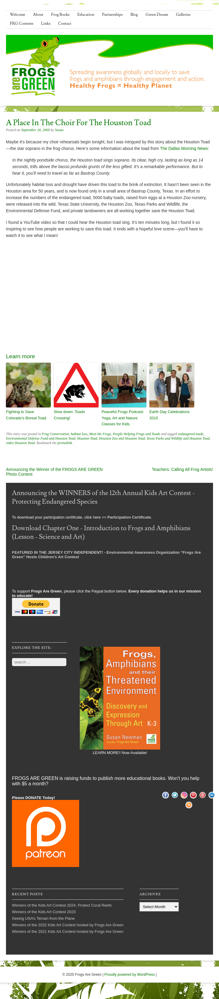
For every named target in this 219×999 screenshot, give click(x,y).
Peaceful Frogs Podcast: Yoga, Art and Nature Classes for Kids (123, 417)
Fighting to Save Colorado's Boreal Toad (26, 414)
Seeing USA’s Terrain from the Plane (43, 918)
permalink (64, 443)
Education (85, 14)
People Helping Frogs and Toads (136, 434)
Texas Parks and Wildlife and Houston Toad (178, 438)
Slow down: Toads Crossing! (69, 414)
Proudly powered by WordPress (129, 974)
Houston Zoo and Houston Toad (122, 438)
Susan (59, 130)
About (38, 14)
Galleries (183, 14)
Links (45, 23)
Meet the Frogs (100, 434)
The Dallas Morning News (184, 148)
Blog (134, 14)
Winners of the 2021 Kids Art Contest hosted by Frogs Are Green (67, 931)
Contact (64, 23)
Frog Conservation (55, 434)
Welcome (17, 14)
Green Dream (157, 14)
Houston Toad (87, 438)
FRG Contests (21, 23)
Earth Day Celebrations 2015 (169, 414)
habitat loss (79, 434)
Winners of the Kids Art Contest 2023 (44, 912)
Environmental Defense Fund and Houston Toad (40, 438)
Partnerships (112, 14)
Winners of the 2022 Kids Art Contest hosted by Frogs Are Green (67, 925)
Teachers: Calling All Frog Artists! (182, 469)
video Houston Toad (20, 443)
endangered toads (190, 434)
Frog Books (60, 14)
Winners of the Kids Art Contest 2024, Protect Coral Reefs (62, 905)
